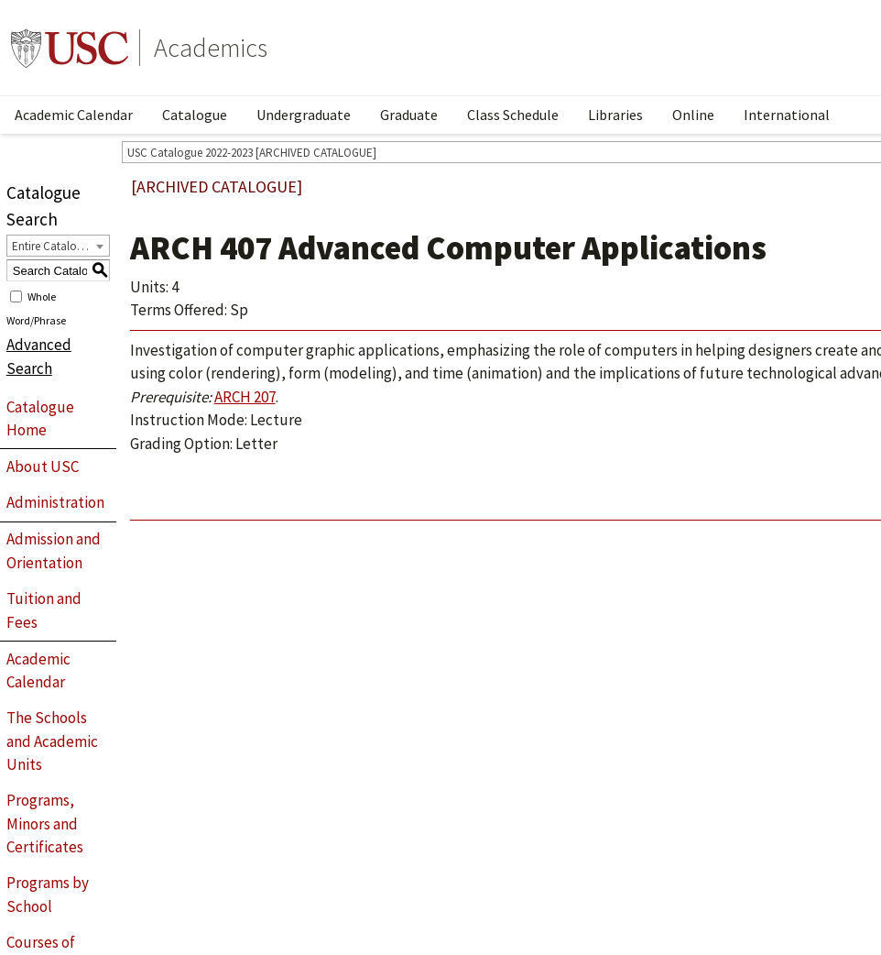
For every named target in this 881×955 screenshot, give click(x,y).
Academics (210, 47)
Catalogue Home (40, 419)
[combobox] (58, 246)
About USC (42, 466)
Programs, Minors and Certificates (44, 823)
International (787, 114)
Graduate (409, 114)
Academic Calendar (74, 114)
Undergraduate (303, 114)
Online (693, 114)
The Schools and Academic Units (52, 741)
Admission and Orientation (53, 551)
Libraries (615, 114)
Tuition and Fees (44, 610)
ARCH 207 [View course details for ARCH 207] (245, 397)
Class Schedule (513, 114)
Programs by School (47, 895)
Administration (55, 502)
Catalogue (194, 114)
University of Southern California (69, 47)
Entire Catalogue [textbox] (53, 246)
